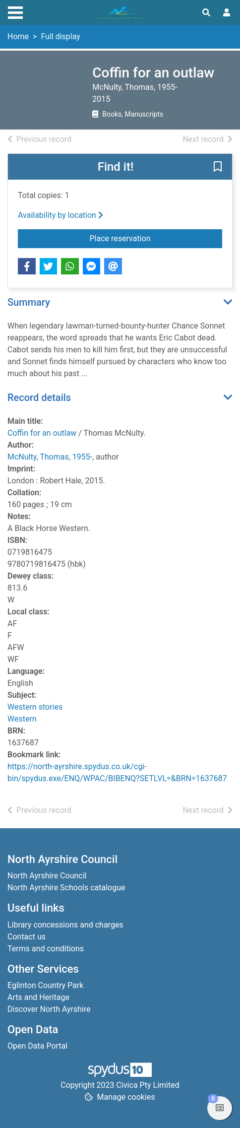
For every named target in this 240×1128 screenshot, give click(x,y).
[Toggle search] (206, 13)
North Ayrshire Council (46, 875)
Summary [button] (28, 302)
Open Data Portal (37, 1046)
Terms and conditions (45, 948)
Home (18, 36)
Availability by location (60, 215)
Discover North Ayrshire (49, 1009)
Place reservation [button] (156, 237)
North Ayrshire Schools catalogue (66, 887)
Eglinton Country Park (45, 985)
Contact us (26, 936)
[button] (217, 167)
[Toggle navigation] (15, 11)
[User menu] (226, 13)
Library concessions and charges (65, 924)
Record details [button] (39, 397)
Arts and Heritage (38, 997)
